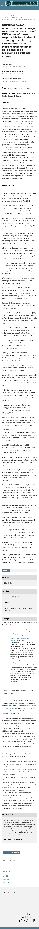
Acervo (11, 15)
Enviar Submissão (11, 852)
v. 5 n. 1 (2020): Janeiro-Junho (13, 17)
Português (6, 882)
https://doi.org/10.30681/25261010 (18, 88)
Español (6, 879)
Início (4, 15)
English (5, 876)
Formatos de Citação (13, 839)
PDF (6, 570)
